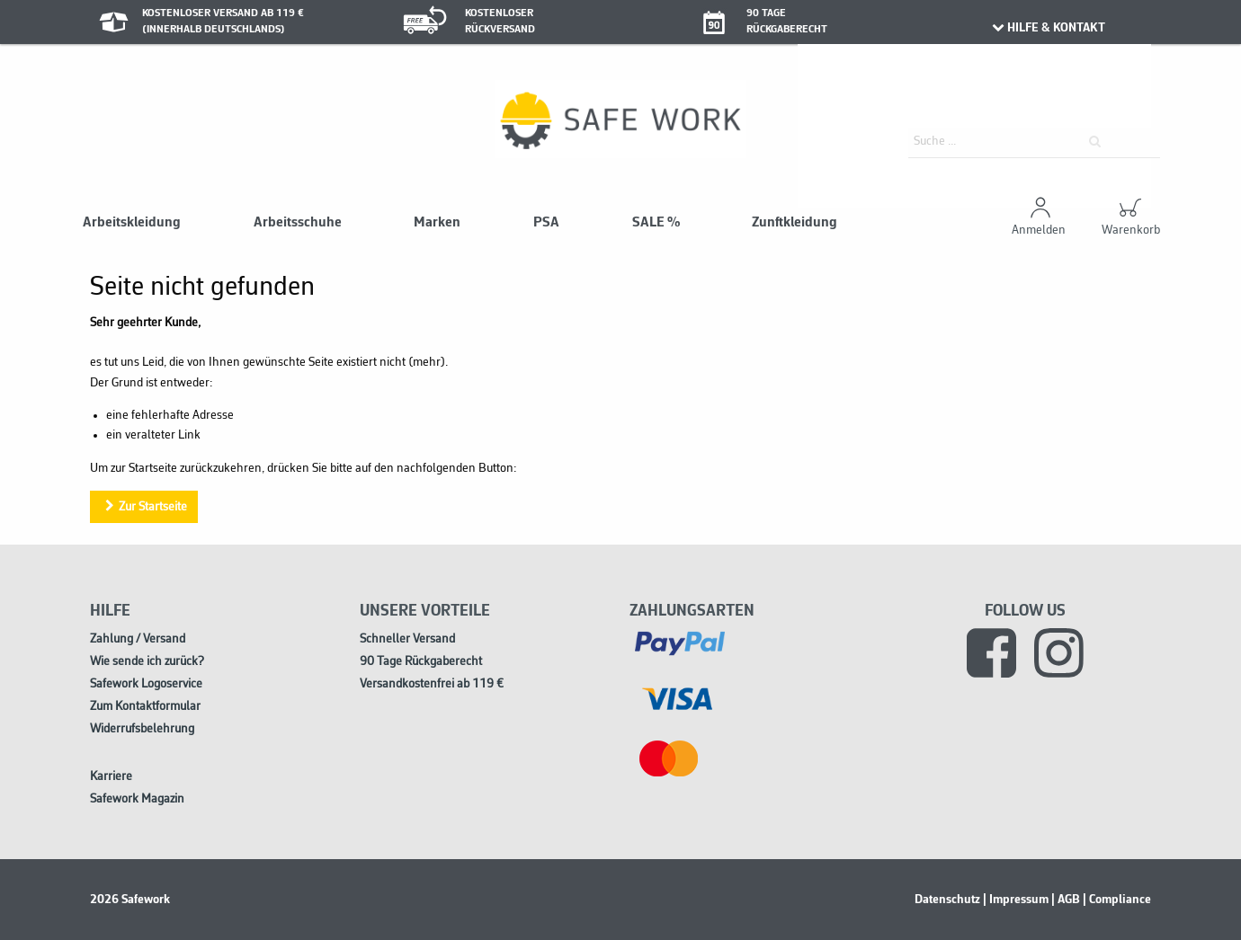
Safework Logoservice (146, 684)
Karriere (111, 777)
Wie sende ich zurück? (147, 662)
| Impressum (1016, 899)
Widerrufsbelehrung (142, 729)
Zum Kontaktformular (145, 707)
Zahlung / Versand (137, 639)
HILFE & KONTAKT (1047, 28)
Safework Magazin (137, 799)
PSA (546, 223)
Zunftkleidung (794, 223)
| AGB (1065, 899)
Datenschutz (947, 899)
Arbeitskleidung (132, 223)
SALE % (656, 223)
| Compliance (1117, 899)
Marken (437, 223)
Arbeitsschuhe (298, 223)
